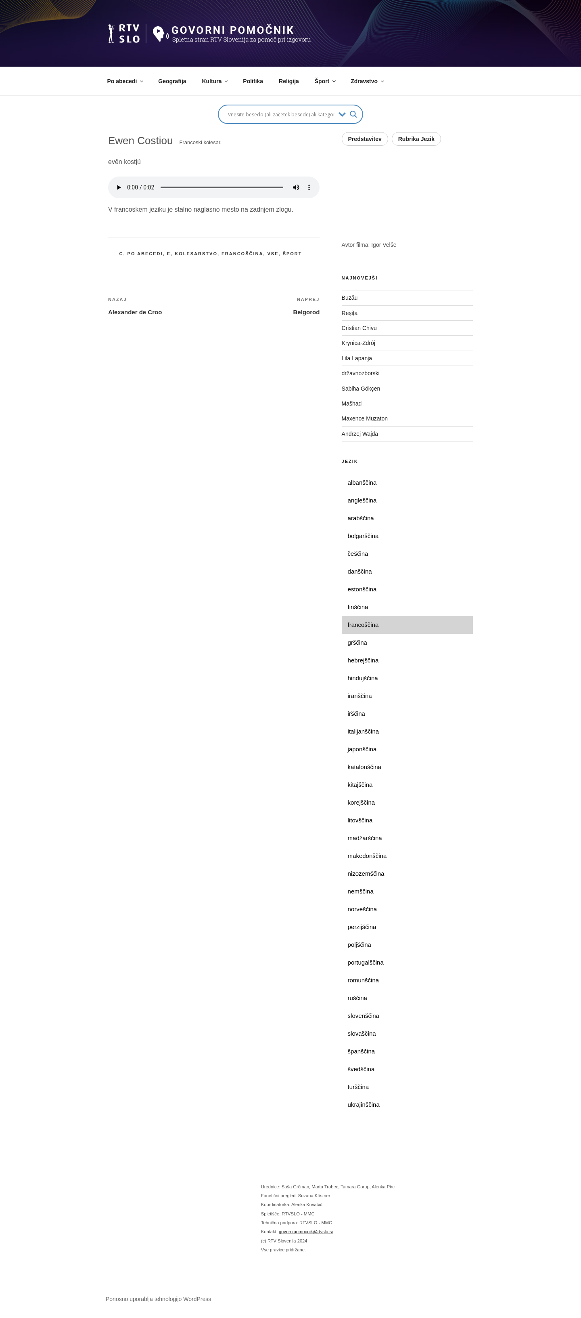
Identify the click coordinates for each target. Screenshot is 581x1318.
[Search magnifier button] (353, 114)
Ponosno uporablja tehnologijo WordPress (158, 1299)
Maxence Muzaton (365, 418)
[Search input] (281, 114)
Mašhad (352, 403)
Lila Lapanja (357, 358)
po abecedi (145, 253)
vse (272, 253)
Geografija (172, 81)
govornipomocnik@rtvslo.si (306, 1231)
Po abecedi (126, 81)
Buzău (350, 297)
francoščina (242, 253)
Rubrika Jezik (416, 139)
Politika (253, 81)
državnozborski (361, 373)
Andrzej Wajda (360, 434)
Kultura (215, 81)
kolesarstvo (196, 253)
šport (292, 253)
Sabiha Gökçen (361, 388)
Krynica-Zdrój (358, 343)
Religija (289, 81)
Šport (326, 81)
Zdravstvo (368, 81)
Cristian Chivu (359, 328)
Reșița (350, 313)
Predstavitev (365, 139)
